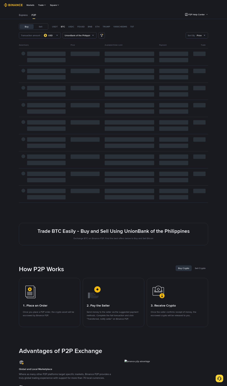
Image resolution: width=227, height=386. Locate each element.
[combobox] (51, 35)
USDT (55, 26)
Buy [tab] (27, 26)
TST (132, 26)
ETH (97, 26)
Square (54, 5)
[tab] (23, 15)
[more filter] (102, 35)
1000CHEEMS (120, 26)
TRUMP (106, 26)
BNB (90, 26)
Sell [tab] (40, 26)
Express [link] (23, 15)
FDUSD (81, 26)
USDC (71, 26)
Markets (30, 5)
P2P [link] (34, 15)
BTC (63, 26)
